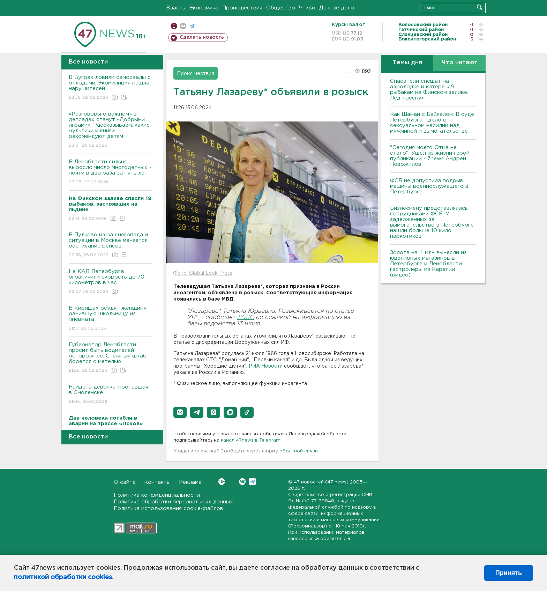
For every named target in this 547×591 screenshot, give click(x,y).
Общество (280, 8)
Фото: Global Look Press (202, 273)
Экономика (203, 8)
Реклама (190, 482)
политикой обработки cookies (63, 577)
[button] (180, 412)
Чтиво (307, 8)
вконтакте (183, 26)
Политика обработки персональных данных (173, 502)
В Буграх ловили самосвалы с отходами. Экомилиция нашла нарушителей (110, 88)
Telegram (252, 481)
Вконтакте (221, 481)
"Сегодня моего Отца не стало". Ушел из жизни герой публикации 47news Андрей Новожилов (430, 156)
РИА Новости (266, 366)
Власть (175, 8)
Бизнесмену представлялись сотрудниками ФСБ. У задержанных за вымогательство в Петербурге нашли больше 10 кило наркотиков (432, 222)
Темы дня (407, 62)
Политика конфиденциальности (157, 495)
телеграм (192, 26)
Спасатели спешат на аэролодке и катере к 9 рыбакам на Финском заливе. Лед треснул (429, 89)
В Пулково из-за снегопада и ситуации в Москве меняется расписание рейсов (110, 245)
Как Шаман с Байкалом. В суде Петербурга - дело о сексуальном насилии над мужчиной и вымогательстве (432, 122)
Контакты (157, 482)
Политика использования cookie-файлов (168, 508)
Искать (479, 7)
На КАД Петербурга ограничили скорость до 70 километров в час (110, 282)
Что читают (460, 62)
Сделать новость (202, 37)
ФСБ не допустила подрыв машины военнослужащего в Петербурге (429, 186)
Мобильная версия (174, 26)
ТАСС (245, 317)
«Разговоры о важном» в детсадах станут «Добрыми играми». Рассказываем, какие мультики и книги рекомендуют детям (110, 130)
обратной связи (298, 451)
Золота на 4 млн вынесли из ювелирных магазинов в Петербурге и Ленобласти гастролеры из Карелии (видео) (428, 263)
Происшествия (242, 8)
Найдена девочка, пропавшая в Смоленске (110, 395)
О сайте (125, 482)
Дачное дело (336, 8)
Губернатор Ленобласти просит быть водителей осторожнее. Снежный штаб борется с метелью (110, 358)
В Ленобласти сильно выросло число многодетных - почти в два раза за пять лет (110, 172)
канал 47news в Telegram (250, 440)
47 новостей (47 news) (321, 482)
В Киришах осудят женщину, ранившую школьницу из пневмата (110, 318)
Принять (508, 572)
